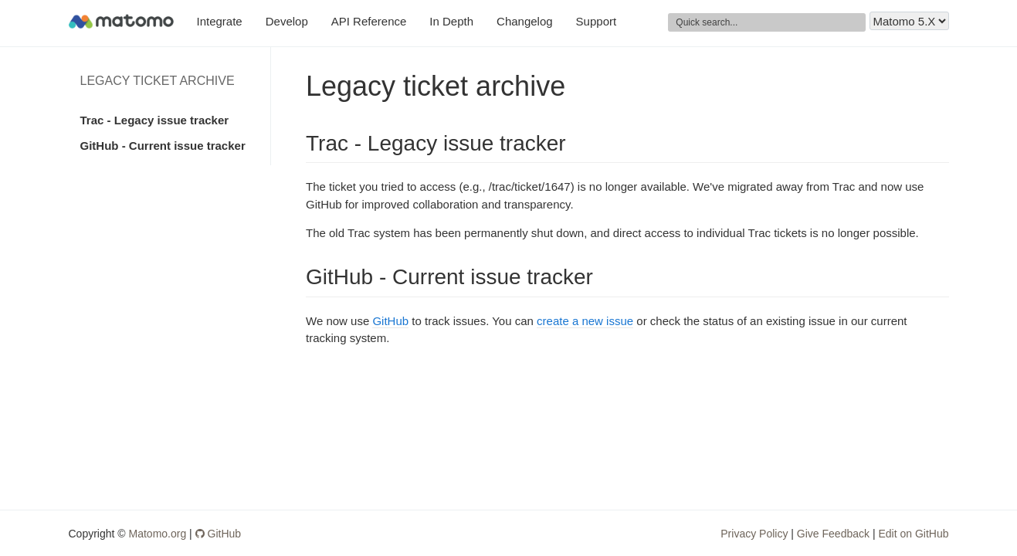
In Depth (451, 21)
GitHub (390, 320)
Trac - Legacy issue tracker (154, 120)
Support (596, 21)
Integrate (219, 21)
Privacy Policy (754, 533)
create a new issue (585, 320)
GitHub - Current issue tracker (163, 145)
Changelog (525, 21)
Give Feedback (833, 533)
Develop (287, 21)
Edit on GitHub (913, 533)
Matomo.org (158, 533)
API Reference (369, 21)
